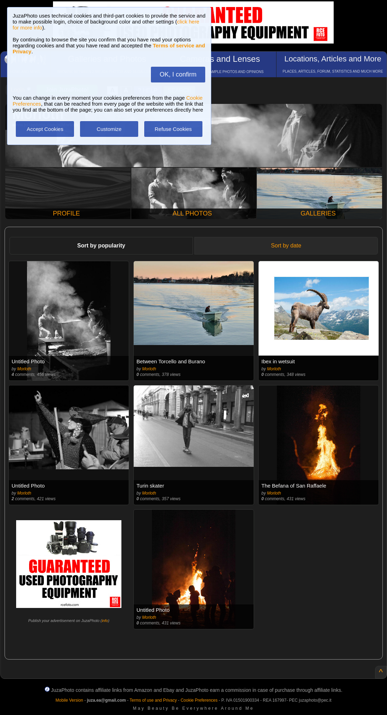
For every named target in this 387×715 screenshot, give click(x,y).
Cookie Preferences (199, 700)
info (105, 620)
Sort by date (286, 246)
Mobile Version (69, 700)
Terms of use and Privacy (153, 700)
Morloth (24, 368)
